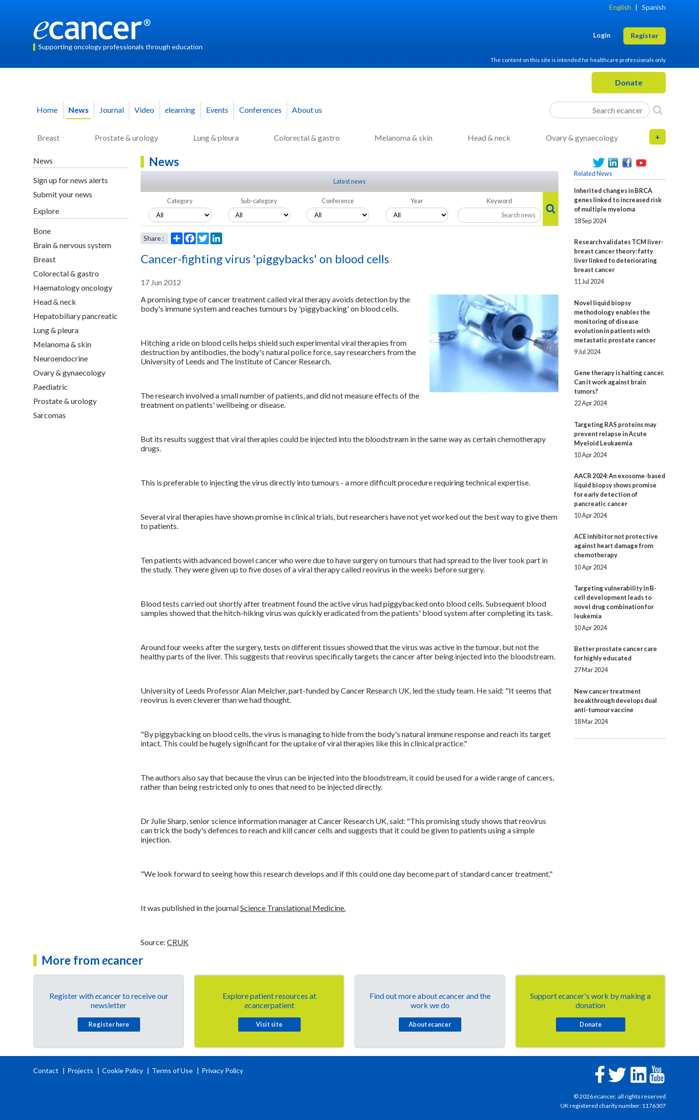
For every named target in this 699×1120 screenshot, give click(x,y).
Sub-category (259, 201)
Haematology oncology (72, 287)
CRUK (177, 942)
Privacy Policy (222, 1070)
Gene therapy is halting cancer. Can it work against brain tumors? (619, 382)
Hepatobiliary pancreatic (75, 315)
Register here (108, 1024)
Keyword (499, 201)
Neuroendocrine (60, 358)
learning (180, 109)
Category (180, 201)
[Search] (658, 110)
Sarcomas (49, 415)
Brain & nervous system (72, 245)
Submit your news (62, 194)
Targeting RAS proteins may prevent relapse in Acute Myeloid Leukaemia (615, 434)
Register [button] (644, 35)
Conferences (260, 109)
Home (47, 109)
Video (144, 109)
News (78, 109)
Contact (46, 1070)
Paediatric (50, 386)
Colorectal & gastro (307, 137)
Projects (81, 1070)
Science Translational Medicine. (293, 907)
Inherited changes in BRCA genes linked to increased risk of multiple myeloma (617, 200)
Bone (42, 230)
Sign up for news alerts (70, 180)
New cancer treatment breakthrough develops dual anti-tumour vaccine (615, 700)
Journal (112, 109)
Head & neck (489, 137)
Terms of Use (172, 1070)
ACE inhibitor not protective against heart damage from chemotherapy (616, 545)
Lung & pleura (216, 137)
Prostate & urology (126, 137)
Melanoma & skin (403, 137)
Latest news (349, 181)
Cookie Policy (122, 1070)
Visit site (269, 1024)
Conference (338, 201)
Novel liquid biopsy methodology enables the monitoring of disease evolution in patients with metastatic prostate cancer (615, 321)
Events (217, 109)
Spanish (654, 7)
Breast (48, 137)
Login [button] (602, 35)
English (620, 7)
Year (417, 201)
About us (307, 109)
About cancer (430, 1024)
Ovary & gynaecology (582, 137)
